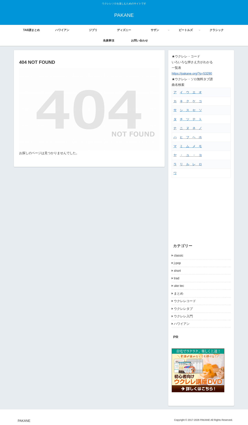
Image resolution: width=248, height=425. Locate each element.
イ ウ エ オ (191, 92)
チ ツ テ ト (191, 119)
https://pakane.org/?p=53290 (192, 73)
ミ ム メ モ (191, 146)
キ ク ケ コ (191, 101)
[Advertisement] (201, 206)
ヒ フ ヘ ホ (191, 137)
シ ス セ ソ (191, 110)
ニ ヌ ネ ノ (191, 128)
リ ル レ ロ (191, 164)
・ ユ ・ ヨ (191, 155)
